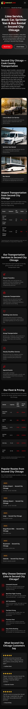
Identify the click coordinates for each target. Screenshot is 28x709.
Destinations (7, 7)
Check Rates (20, 47)
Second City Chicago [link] (17, 7)
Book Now (7, 47)
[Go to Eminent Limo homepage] (8, 2)
